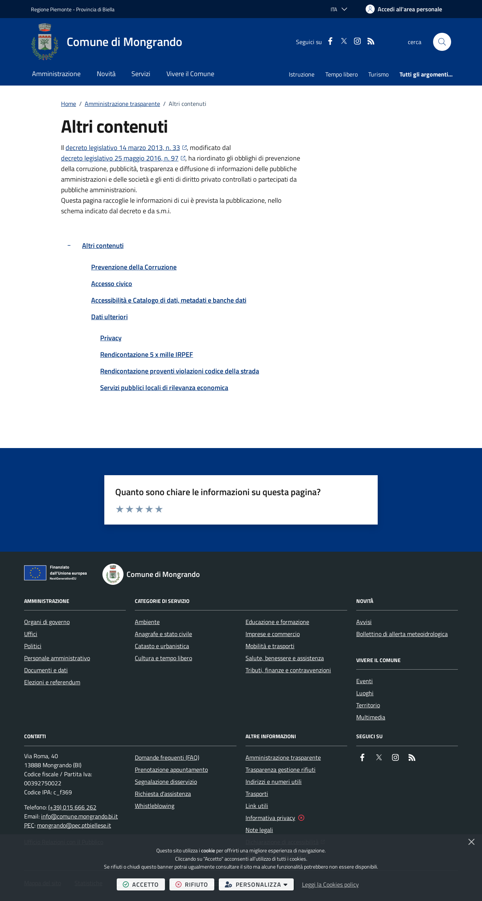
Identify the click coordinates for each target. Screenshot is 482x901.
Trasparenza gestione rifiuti (281, 769)
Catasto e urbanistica (162, 645)
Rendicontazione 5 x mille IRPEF (146, 354)
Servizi (140, 74)
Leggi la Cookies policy (330, 884)
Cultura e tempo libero (163, 657)
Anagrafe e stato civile (163, 633)
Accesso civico (111, 283)
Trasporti (257, 793)
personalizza (259, 884)
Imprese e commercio (273, 633)
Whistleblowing (154, 805)
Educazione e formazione (277, 621)
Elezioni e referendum (52, 682)
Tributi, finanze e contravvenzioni (288, 670)
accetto (144, 884)
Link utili (257, 805)
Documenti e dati (46, 670)
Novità (106, 74)
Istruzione (301, 74)
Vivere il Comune (190, 74)
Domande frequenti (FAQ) (167, 757)
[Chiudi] (471, 841)
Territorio (368, 705)
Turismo (378, 74)
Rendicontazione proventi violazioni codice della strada (179, 371)
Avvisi (364, 621)
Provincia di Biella (95, 9)
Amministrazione (56, 74)
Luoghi (365, 693)
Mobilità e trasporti (270, 645)
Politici (32, 645)
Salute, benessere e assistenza (285, 657)
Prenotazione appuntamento (171, 769)
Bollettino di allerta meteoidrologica (402, 633)
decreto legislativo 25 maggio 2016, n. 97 (123, 158)
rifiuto (194, 884)
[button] (442, 42)
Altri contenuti (103, 245)
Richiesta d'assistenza (163, 793)
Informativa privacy (270, 817)
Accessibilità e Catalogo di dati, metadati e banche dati (168, 300)
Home (68, 103)
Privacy (111, 338)
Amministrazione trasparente (122, 103)
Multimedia (370, 717)
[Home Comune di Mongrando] (106, 42)
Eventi (364, 680)
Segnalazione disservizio (166, 781)
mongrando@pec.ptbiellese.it (74, 825)
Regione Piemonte (51, 9)
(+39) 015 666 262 (72, 807)
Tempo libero (341, 74)
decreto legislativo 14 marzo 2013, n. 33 (126, 147)
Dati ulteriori (109, 317)
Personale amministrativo (57, 657)
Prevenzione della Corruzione (134, 267)
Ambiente (147, 621)
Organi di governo (47, 621)
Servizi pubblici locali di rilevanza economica (164, 387)
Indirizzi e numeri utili (274, 781)
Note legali (259, 829)
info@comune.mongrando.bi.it (79, 816)
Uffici (30, 633)
